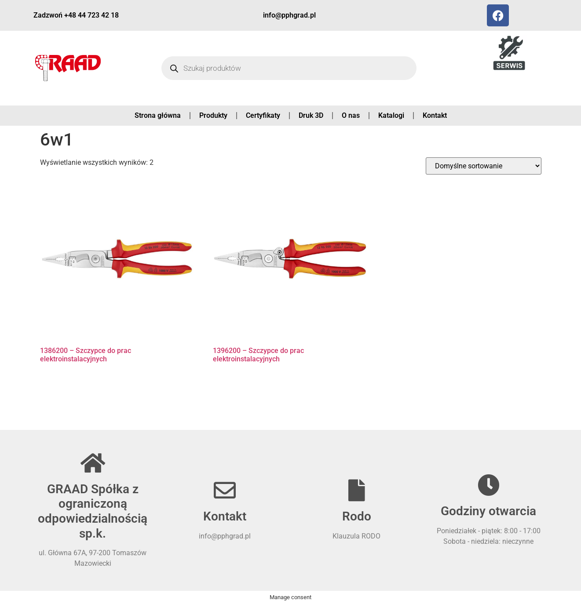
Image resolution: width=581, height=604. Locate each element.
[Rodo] (357, 490)
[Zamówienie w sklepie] (483, 166)
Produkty (213, 115)
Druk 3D (311, 115)
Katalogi (391, 115)
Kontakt (435, 115)
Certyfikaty (263, 115)
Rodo (356, 516)
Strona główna (158, 115)
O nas (351, 115)
